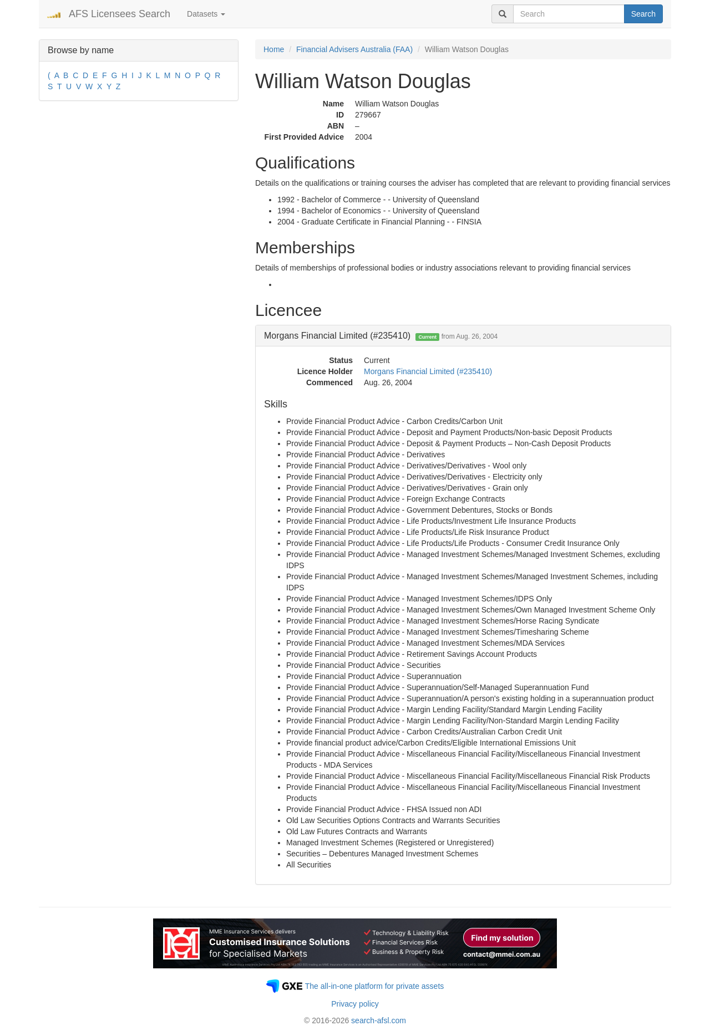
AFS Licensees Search (119, 13)
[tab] (463, 335)
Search (643, 13)
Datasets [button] (206, 13)
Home (273, 49)
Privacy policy (355, 1003)
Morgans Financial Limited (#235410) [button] (381, 335)
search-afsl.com (378, 1020)
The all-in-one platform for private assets (374, 986)
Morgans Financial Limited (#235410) (428, 371)
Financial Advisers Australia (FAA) (354, 49)
